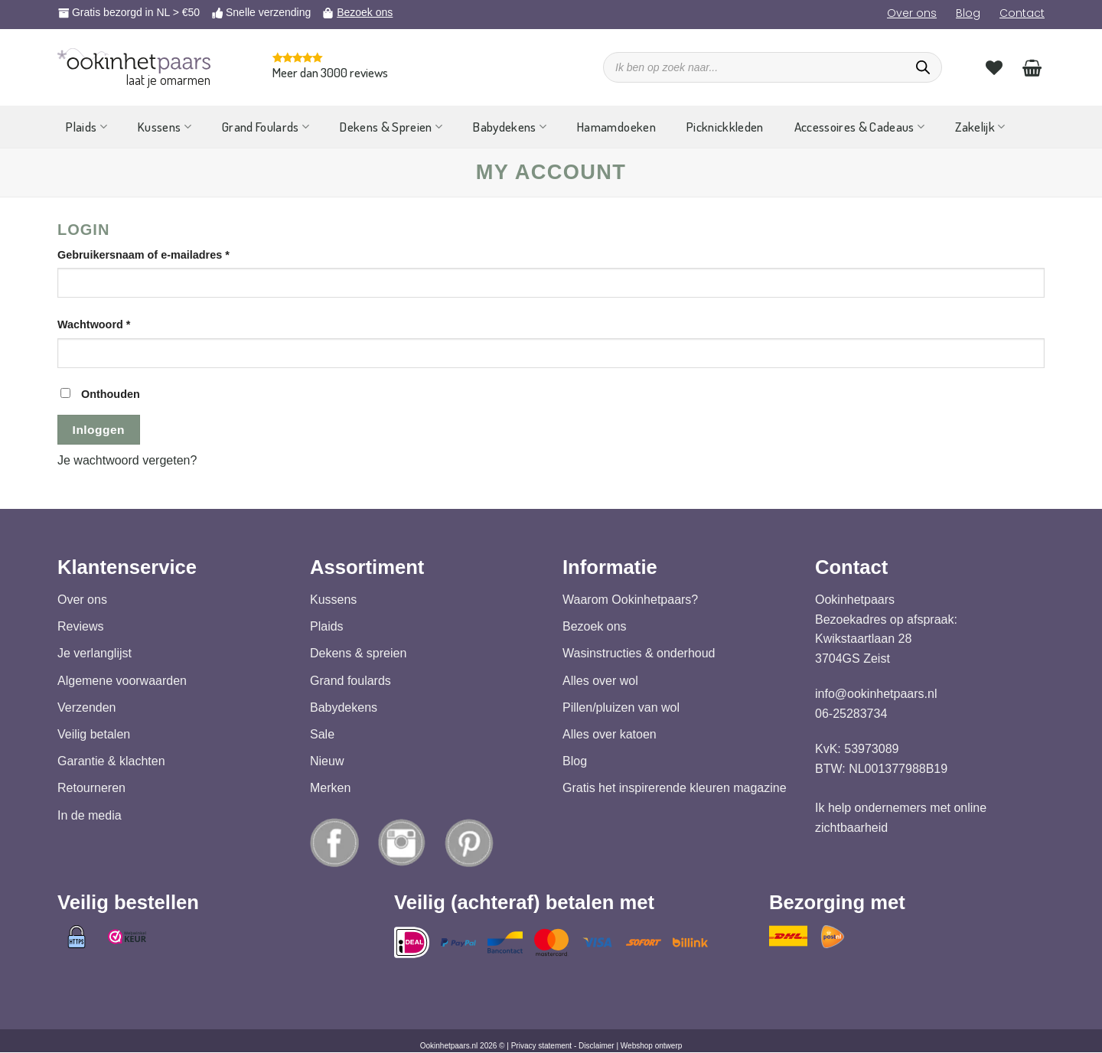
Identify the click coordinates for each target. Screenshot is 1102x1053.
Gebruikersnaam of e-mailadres (161, 253)
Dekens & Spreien (391, 127)
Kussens (164, 127)
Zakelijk (980, 127)
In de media (89, 815)
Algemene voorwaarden (122, 680)
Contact (1022, 13)
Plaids (86, 127)
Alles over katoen (609, 734)
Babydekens (509, 127)
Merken (330, 788)
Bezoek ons (365, 12)
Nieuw (327, 761)
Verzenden (86, 707)
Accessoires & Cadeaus (859, 127)
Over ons (912, 13)
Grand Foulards (265, 127)
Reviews (80, 627)
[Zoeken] (923, 67)
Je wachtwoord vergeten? (127, 460)
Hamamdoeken (616, 127)
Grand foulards (350, 680)
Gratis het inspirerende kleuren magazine (674, 788)
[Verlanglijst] (994, 67)
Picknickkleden (725, 127)
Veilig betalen (93, 734)
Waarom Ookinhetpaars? (630, 600)
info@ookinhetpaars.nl (876, 694)
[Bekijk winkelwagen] (1032, 67)
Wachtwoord (111, 323)
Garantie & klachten (111, 761)
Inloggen (99, 429)
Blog (968, 13)
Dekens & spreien (358, 653)
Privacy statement (541, 1046)
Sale (322, 734)
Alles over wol (600, 680)
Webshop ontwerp (651, 1046)
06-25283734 (851, 713)
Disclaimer (597, 1046)
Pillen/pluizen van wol (621, 707)
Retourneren (91, 788)
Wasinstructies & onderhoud (639, 653)
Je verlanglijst (94, 653)
